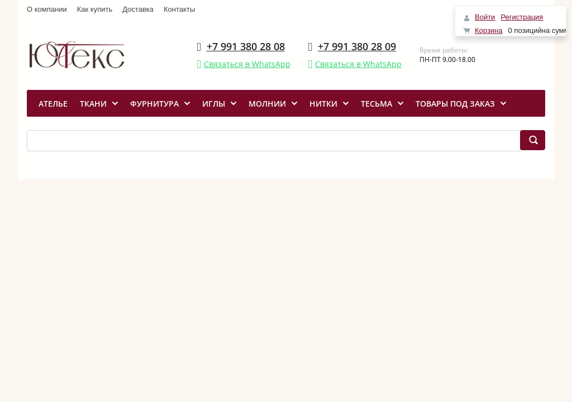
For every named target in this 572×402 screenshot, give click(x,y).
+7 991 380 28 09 (357, 46)
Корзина (489, 30)
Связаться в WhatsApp (247, 64)
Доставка (138, 9)
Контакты (179, 9)
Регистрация (521, 17)
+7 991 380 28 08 (246, 46)
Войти (485, 17)
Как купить (94, 9)
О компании (47, 9)
